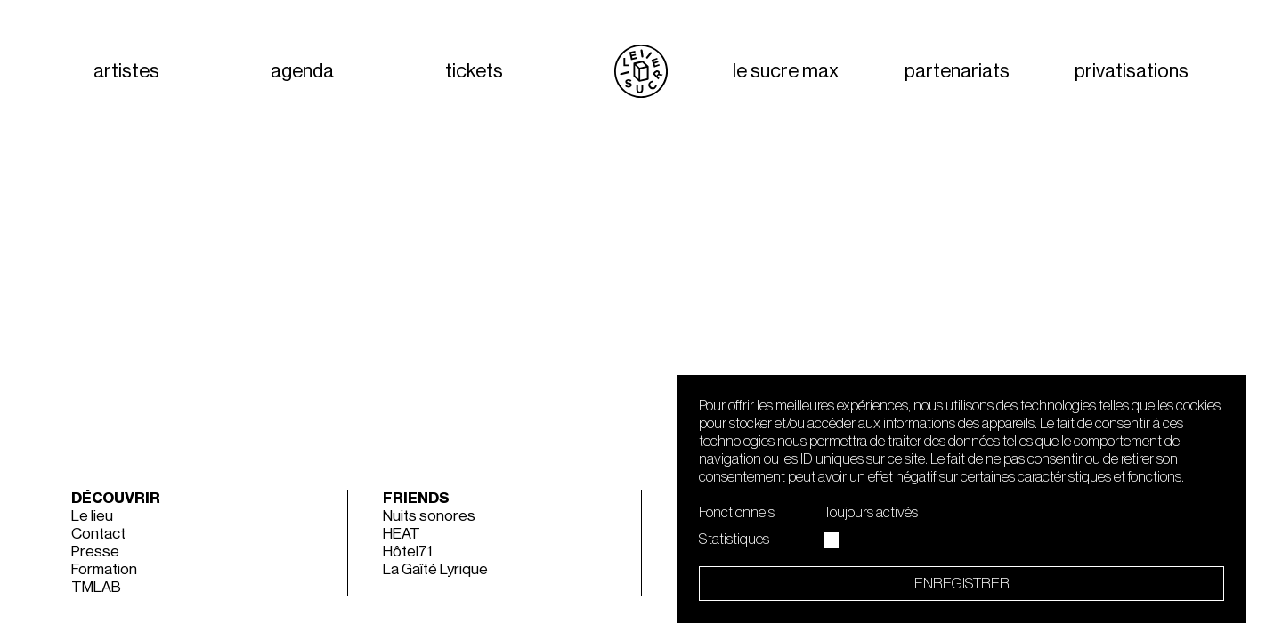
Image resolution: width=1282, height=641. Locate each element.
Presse (95, 551)
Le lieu (92, 515)
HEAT (401, 533)
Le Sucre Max (786, 71)
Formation (104, 569)
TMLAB (96, 587)
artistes (126, 71)
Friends (416, 498)
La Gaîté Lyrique (435, 569)
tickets (474, 71)
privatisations (1132, 71)
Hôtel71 (407, 551)
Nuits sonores (429, 515)
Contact (98, 533)
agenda (302, 71)
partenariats (957, 71)
